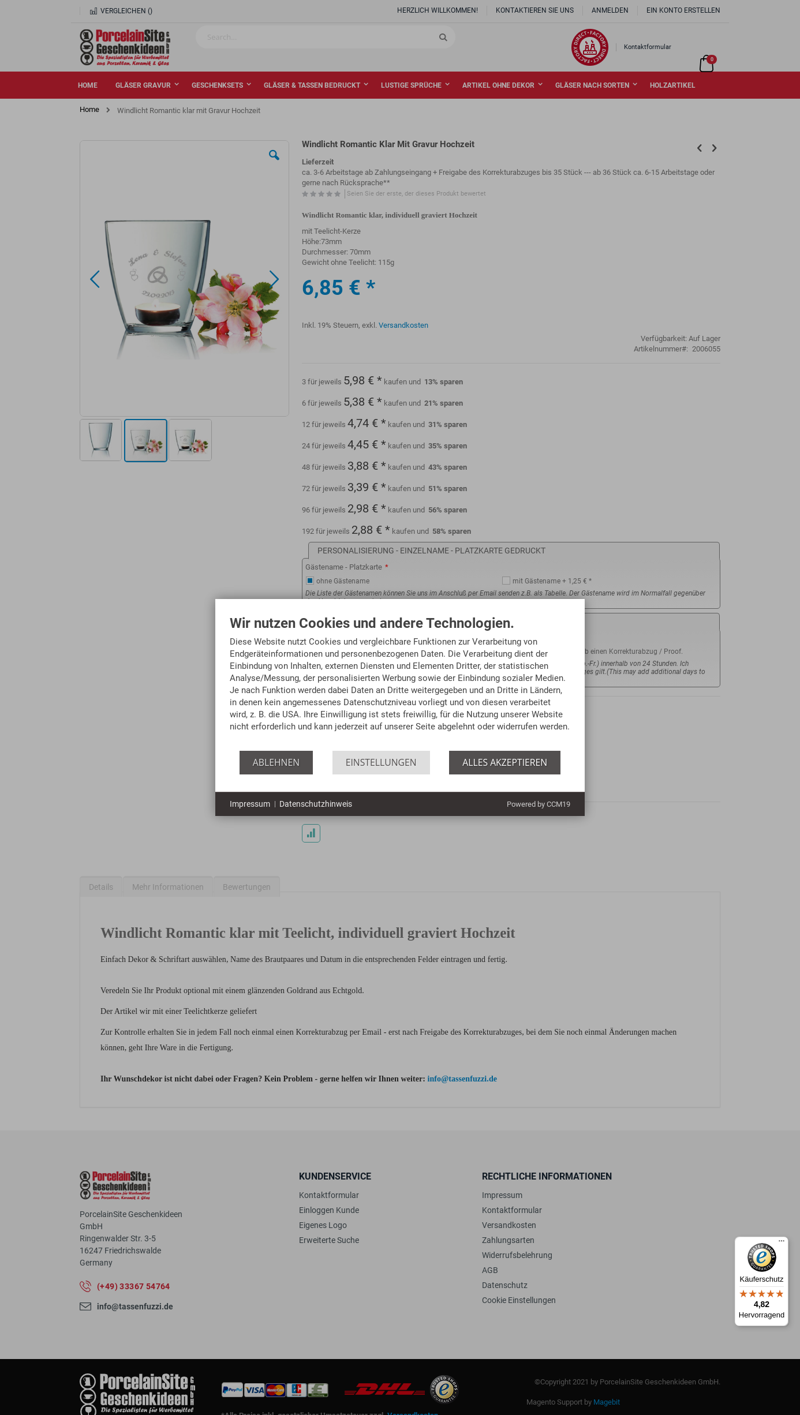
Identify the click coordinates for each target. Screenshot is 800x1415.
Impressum (250, 803)
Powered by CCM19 (538, 804)
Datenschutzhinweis (315, 803)
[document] (400, 683)
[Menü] (781, 1244)
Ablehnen (276, 762)
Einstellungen (381, 762)
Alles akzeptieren (504, 762)
